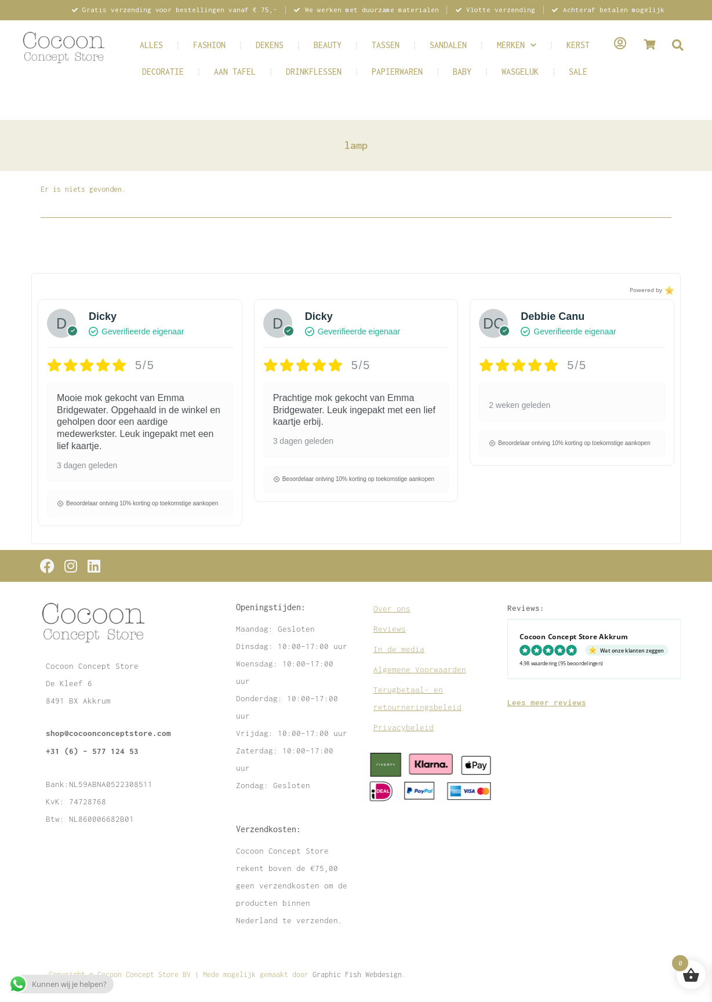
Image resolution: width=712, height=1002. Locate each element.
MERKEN (516, 45)
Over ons (392, 608)
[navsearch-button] (678, 46)
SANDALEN (448, 45)
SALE (578, 71)
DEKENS (270, 45)
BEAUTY (328, 45)
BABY (462, 71)
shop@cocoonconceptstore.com (108, 733)
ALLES (151, 45)
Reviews (389, 628)
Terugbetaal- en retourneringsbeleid (417, 698)
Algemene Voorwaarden (419, 669)
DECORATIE (163, 71)
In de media (398, 649)
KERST (578, 45)
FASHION (209, 45)
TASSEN (385, 45)
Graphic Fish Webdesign (357, 974)
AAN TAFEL (235, 71)
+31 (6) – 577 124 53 (92, 750)
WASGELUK (520, 71)
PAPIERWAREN (397, 71)
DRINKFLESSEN (314, 71)
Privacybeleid (403, 727)
